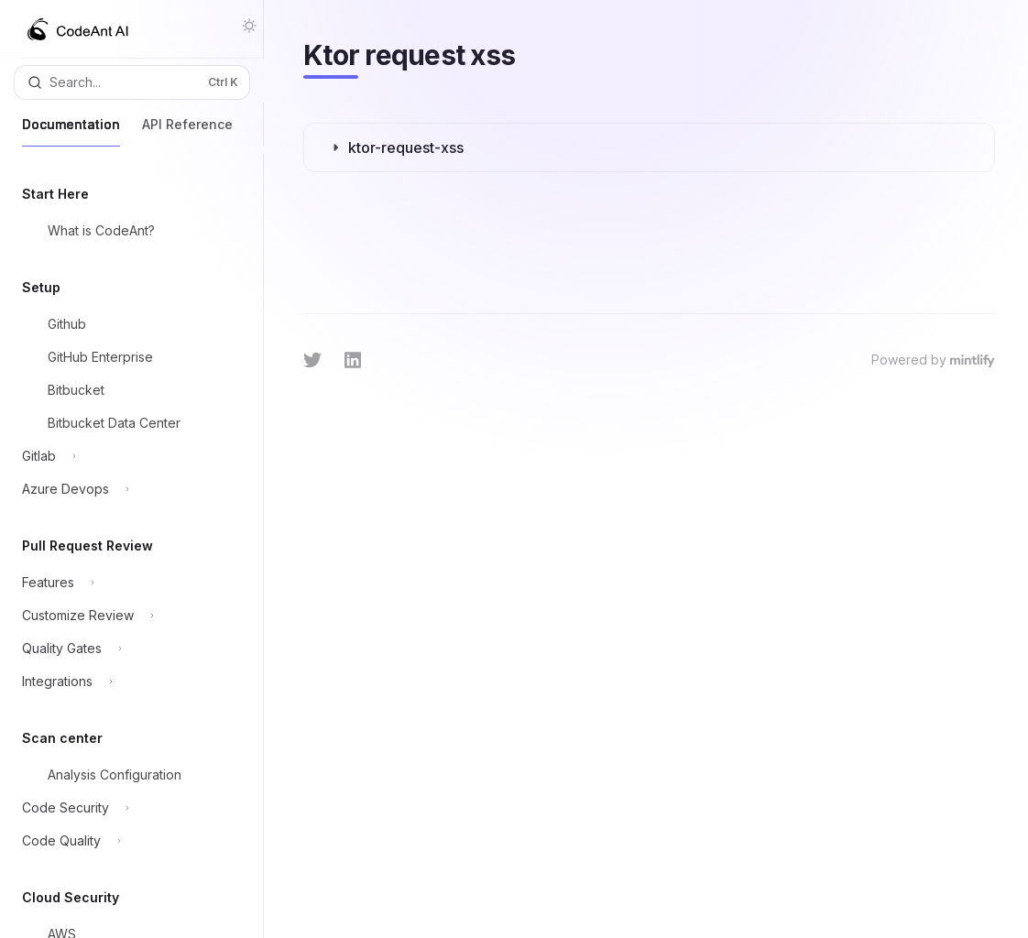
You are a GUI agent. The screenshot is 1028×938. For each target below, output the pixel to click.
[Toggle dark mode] (249, 25)
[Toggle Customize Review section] (126, 615)
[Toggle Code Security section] (126, 807)
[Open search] (132, 82)
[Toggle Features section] (126, 582)
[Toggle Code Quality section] (126, 840)
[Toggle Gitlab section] (126, 456)
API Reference (187, 131)
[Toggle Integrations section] (126, 681)
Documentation (71, 131)
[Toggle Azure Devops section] (126, 489)
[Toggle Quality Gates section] (126, 648)
